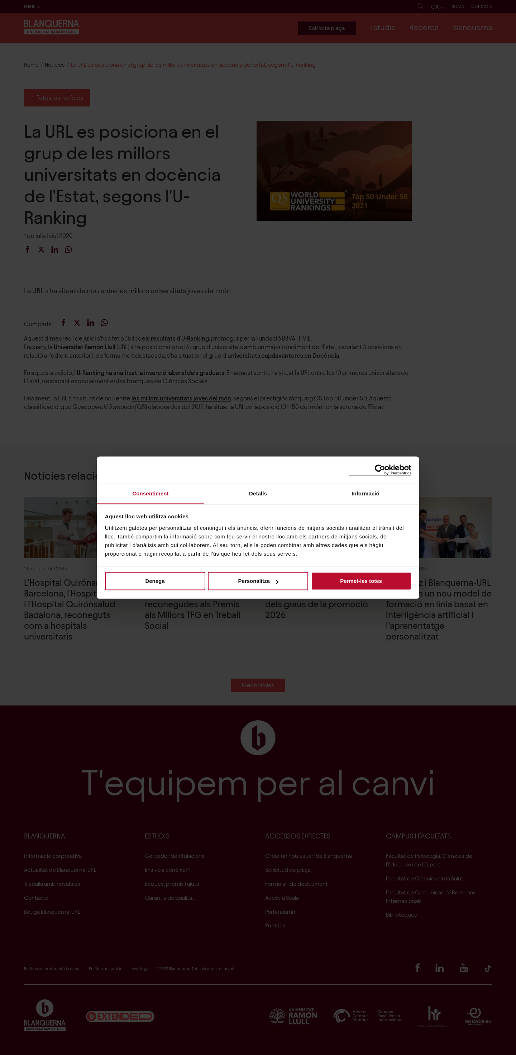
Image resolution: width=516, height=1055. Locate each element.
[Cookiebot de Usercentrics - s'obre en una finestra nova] (380, 469)
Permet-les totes (361, 581)
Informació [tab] (365, 493)
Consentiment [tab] (150, 493)
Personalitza (258, 581)
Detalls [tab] (258, 493)
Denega (154, 581)
